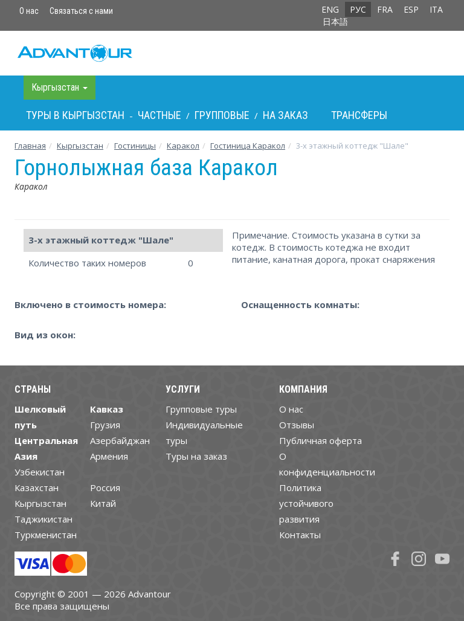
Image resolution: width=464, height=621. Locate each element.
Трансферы (359, 115)
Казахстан (36, 487)
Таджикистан (43, 519)
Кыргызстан (80, 145)
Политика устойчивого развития (306, 503)
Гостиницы (135, 145)
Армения (109, 456)
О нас (29, 11)
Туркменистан (45, 535)
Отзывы (296, 425)
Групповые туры (201, 409)
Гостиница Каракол (247, 145)
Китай (103, 503)
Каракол (183, 145)
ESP (411, 9)
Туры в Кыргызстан (75, 115)
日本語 (335, 21)
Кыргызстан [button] (59, 87)
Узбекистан (39, 472)
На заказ (285, 115)
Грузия (105, 425)
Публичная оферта (320, 440)
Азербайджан (120, 440)
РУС (358, 9)
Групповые (222, 115)
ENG (330, 9)
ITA (436, 9)
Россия (105, 487)
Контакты (300, 535)
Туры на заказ (196, 456)
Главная (30, 145)
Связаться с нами (81, 11)
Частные (159, 115)
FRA (385, 9)
